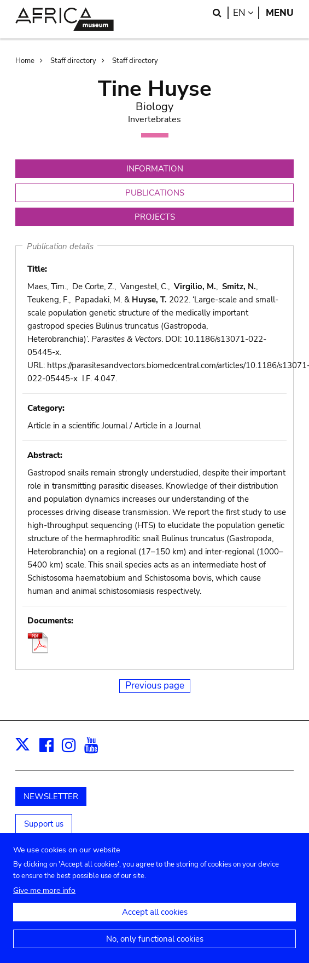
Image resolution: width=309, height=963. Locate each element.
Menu (280, 13)
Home (24, 61)
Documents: (50, 620)
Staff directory (73, 61)
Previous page (154, 685)
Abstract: (44, 455)
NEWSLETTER (51, 796)
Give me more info (44, 899)
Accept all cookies (155, 920)
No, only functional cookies (154, 947)
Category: (46, 408)
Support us (43, 823)
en (246, 13)
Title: (37, 268)
